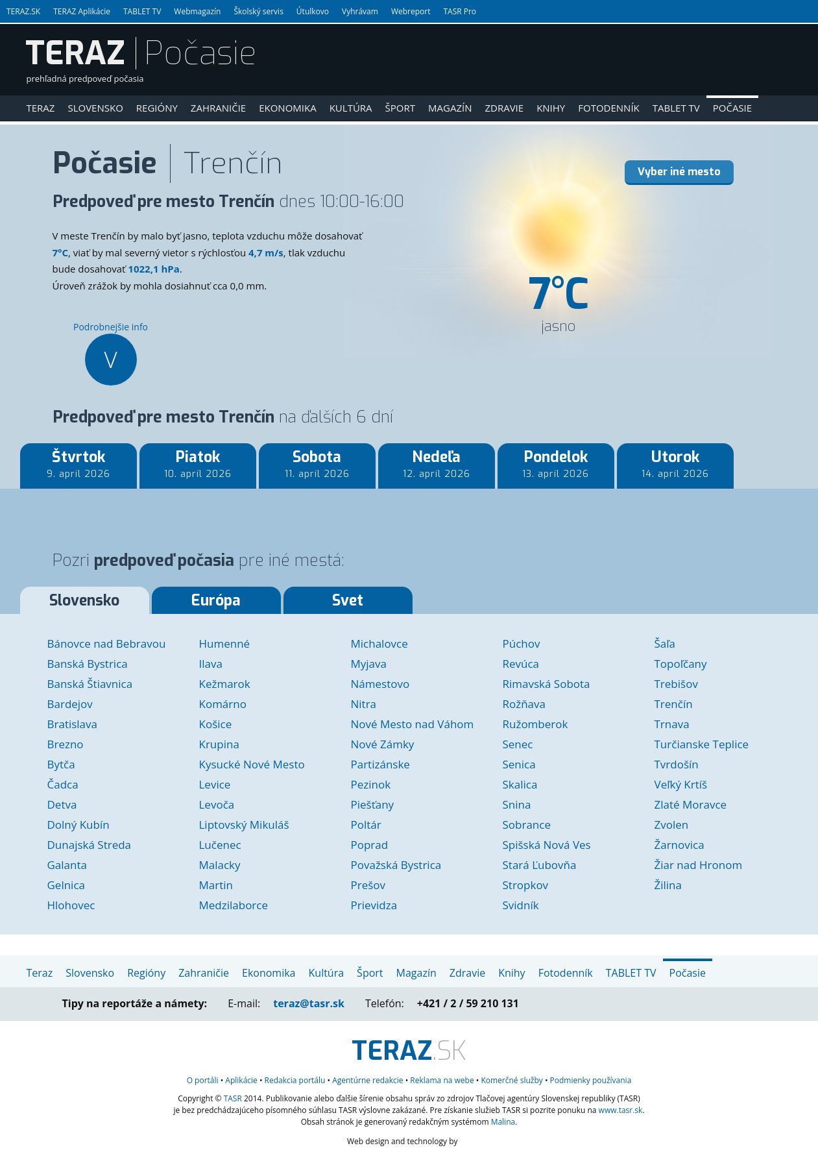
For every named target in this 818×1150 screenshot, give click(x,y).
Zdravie (504, 107)
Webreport (411, 11)
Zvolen (672, 824)
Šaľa (665, 643)
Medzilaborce (234, 905)
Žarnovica (679, 844)
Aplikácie (241, 1080)
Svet (347, 601)
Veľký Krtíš (681, 784)
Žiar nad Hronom (699, 864)
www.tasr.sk (621, 1110)
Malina (503, 1121)
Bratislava (72, 723)
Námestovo (380, 683)
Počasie (732, 107)
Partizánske (380, 764)
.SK (409, 1051)
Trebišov (676, 683)
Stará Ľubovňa (540, 864)
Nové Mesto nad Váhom (412, 723)
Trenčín (674, 703)
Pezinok (371, 784)
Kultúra (351, 107)
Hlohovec (71, 905)
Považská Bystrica (396, 864)
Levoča (217, 804)
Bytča (61, 764)
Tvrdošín (677, 764)
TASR (233, 1098)
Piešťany (372, 804)
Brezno (65, 744)
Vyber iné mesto (679, 171)
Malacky (220, 864)
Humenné (224, 643)
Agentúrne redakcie (367, 1080)
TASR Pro (459, 11)
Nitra (364, 703)
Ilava (211, 663)
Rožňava (524, 703)
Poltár (366, 824)
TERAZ (75, 53)
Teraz (41, 107)
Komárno (223, 703)
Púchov (521, 643)
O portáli (203, 1080)
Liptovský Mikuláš (244, 824)
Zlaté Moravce (691, 804)
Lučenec (220, 844)
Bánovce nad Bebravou (106, 643)
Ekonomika (288, 107)
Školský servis (258, 11)
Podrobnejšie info (110, 353)
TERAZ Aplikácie (81, 11)
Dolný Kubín (78, 824)
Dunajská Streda (89, 844)
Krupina (219, 744)
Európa (216, 601)
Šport (400, 107)
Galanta (67, 864)
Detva (62, 804)
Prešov (368, 884)
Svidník (521, 905)
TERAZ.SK (23, 11)
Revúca (521, 663)
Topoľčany (681, 663)
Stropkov (526, 884)
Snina (517, 804)
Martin (216, 884)
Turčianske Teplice (702, 744)
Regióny (157, 107)
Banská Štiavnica (90, 683)
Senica (519, 764)
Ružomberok (535, 723)
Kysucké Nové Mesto (252, 764)
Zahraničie (218, 107)
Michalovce (379, 643)
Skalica (520, 784)
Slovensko (95, 107)
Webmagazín (197, 11)
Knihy (550, 107)
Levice (215, 784)
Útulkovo (312, 11)
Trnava (672, 723)
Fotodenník (609, 107)
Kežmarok (224, 683)
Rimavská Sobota (546, 683)
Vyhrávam (360, 11)
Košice (215, 723)
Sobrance (527, 824)
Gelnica (66, 884)
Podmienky (591, 1080)
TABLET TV (142, 11)
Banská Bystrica (87, 663)
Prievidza (374, 905)
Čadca (62, 784)
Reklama (442, 1080)
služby (511, 1080)
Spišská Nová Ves (547, 844)
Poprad (370, 844)
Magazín (450, 107)
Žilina (668, 884)
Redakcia (295, 1080)
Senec (518, 744)
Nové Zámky (383, 744)
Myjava (369, 663)
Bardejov (70, 703)
